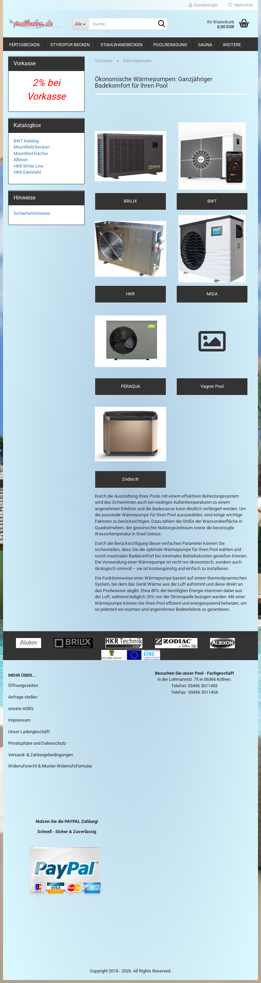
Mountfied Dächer (31, 153)
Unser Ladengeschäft (29, 734)
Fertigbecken (24, 44)
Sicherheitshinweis (32, 213)
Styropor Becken (70, 44)
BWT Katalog (26, 140)
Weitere (232, 44)
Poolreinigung (170, 44)
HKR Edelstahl (27, 172)
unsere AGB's (21, 711)
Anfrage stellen (22, 700)
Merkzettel (240, 5)
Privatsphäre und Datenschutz (37, 746)
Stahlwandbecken (121, 44)
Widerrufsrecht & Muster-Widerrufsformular (50, 769)
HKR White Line (29, 166)
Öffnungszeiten (23, 688)
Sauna (205, 44)
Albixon (21, 159)
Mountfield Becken (32, 147)
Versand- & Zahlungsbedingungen (40, 757)
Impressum (19, 723)
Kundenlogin (203, 5)
